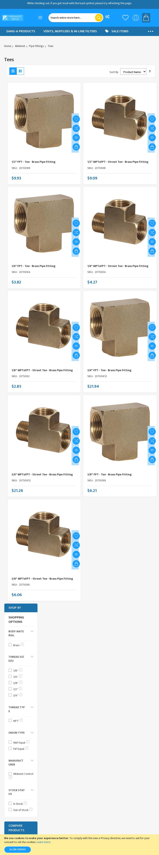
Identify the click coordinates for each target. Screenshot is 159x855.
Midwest (20, 46)
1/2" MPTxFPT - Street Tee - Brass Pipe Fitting (118, 159)
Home (7, 46)
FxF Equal (20, 748)
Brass (18, 645)
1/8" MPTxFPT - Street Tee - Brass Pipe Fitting (42, 368)
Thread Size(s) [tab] (16, 658)
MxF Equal (21, 742)
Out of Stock (23, 810)
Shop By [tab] (14, 608)
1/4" (17, 676)
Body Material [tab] (16, 633)
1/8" (17, 670)
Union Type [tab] (16, 732)
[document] (79, 844)
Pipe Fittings (36, 46)
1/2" (17, 689)
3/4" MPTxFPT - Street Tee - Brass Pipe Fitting (42, 472)
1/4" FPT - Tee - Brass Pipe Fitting (34, 264)
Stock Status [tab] (16, 792)
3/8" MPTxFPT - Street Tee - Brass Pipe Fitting (42, 576)
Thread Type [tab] (16, 709)
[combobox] (75, 17)
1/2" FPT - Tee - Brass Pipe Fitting (34, 159)
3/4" (17, 695)
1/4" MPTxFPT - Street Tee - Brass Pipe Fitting (118, 264)
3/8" (17, 683)
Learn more (43, 842)
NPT (18, 721)
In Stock (20, 803)
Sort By (114, 72)
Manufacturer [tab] (15, 762)
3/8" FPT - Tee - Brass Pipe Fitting (109, 472)
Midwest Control (21, 775)
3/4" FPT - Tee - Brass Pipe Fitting (109, 368)
